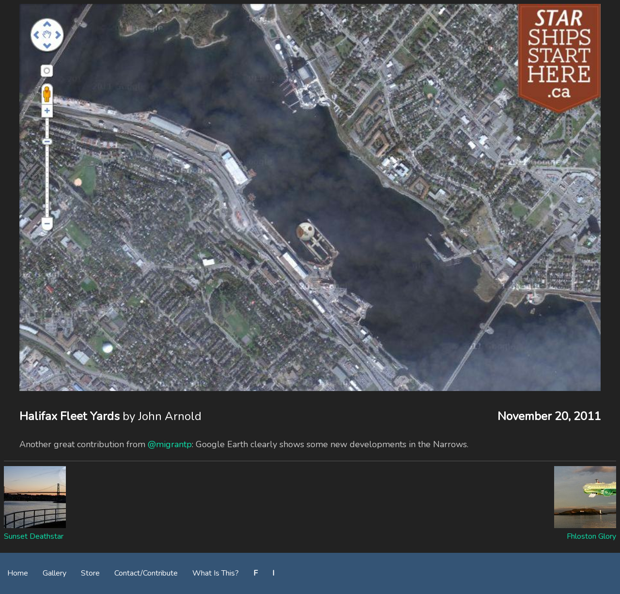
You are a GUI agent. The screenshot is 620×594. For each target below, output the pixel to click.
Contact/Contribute (146, 573)
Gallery (54, 573)
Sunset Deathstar (33, 536)
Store (90, 573)
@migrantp (170, 444)
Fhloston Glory (591, 536)
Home (17, 573)
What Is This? (215, 573)
